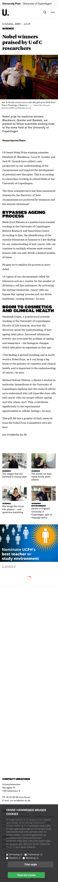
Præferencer (35, 854)
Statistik (15, 857)
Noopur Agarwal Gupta (14, 140)
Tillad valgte (30, 864)
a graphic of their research (37, 418)
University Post (11, 3)
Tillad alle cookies (26, 875)
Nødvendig (16, 854)
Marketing (32, 857)
